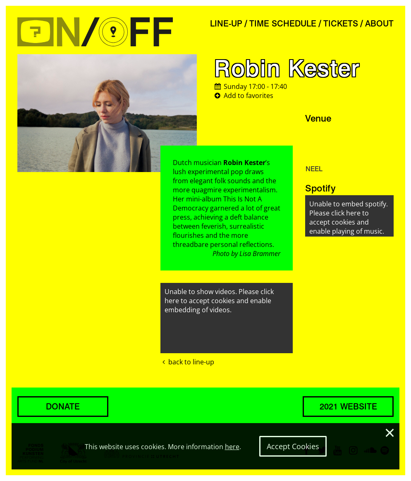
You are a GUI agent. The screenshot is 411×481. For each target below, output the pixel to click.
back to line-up (187, 361)
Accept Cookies (293, 446)
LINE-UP (226, 24)
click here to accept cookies (219, 296)
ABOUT (379, 24)
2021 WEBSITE (348, 407)
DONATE (63, 407)
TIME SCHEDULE (282, 24)
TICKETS (340, 24)
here (232, 446)
